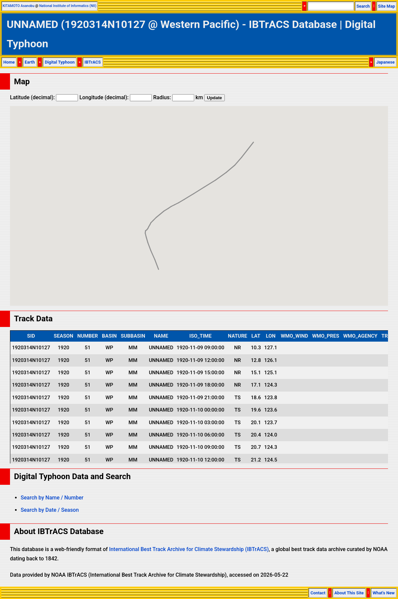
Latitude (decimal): (44, 97)
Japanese (385, 62)
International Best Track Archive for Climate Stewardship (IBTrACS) (188, 549)
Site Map (386, 6)
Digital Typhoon (60, 62)
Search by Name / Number (52, 497)
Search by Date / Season (50, 510)
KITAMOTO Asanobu (18, 6)
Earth (30, 62)
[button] (158, 263)
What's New (384, 592)
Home (9, 62)
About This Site (349, 592)
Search (363, 6)
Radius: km (178, 97)
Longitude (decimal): (115, 97)
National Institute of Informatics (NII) (67, 6)
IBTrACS (93, 62)
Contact (317, 592)
